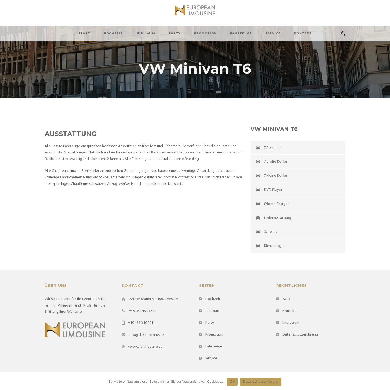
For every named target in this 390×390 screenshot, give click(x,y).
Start (84, 33)
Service (273, 33)
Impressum (290, 323)
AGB (286, 299)
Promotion (205, 33)
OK (232, 381)
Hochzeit (113, 33)
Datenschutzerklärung (300, 334)
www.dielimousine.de (145, 347)
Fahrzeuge (241, 33)
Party (175, 33)
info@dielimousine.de (146, 335)
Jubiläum (145, 33)
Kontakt (303, 33)
